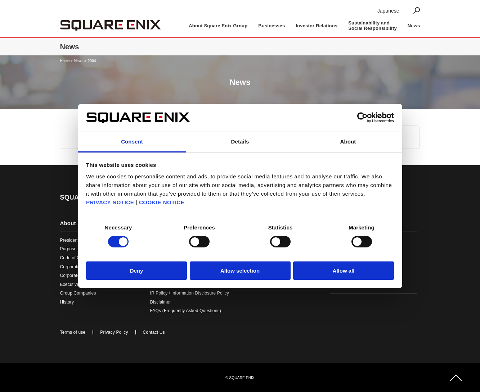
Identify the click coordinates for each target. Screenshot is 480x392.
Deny (136, 271)
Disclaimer (160, 302)
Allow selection (240, 271)
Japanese (388, 10)
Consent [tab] (132, 141)
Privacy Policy (114, 332)
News (414, 25)
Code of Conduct (77, 257)
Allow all (344, 271)
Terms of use (73, 332)
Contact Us (154, 332)
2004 (92, 61)
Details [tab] (240, 141)
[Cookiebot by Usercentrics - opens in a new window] (362, 117)
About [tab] (348, 141)
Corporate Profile (77, 266)
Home (65, 61)
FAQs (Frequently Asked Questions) (185, 310)
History (67, 302)
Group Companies (78, 293)
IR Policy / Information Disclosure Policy (189, 293)
